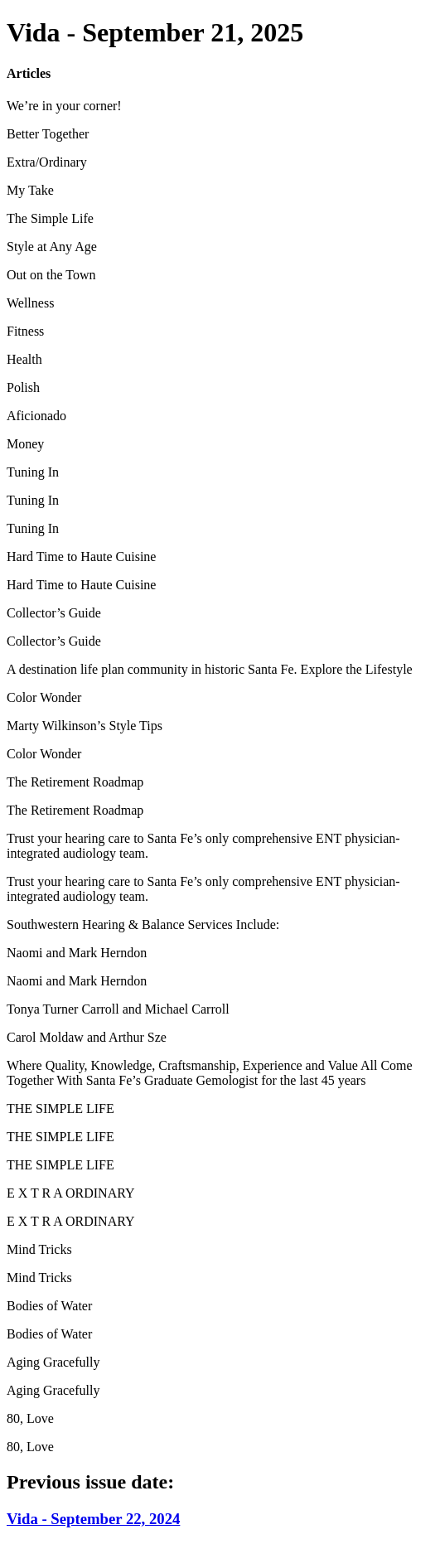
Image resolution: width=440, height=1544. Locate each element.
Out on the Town (51, 275)
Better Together (48, 134)
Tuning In (33, 472)
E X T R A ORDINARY (71, 1193)
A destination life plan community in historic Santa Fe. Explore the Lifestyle (210, 669)
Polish (23, 387)
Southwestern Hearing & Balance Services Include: (143, 924)
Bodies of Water (49, 1306)
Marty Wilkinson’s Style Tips (84, 726)
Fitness (25, 331)
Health (24, 359)
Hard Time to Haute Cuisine (81, 556)
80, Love (30, 1418)
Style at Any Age (52, 247)
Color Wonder (44, 697)
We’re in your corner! (64, 106)
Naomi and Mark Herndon (77, 953)
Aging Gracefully (53, 1362)
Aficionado (36, 416)
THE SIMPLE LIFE (60, 1108)
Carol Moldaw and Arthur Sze (87, 1037)
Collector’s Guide (54, 613)
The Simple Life (50, 218)
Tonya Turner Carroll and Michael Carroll (118, 1009)
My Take (30, 190)
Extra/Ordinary (47, 162)
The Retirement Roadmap (75, 782)
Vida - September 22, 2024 (93, 1518)
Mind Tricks (39, 1249)
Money (25, 444)
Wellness (30, 303)
